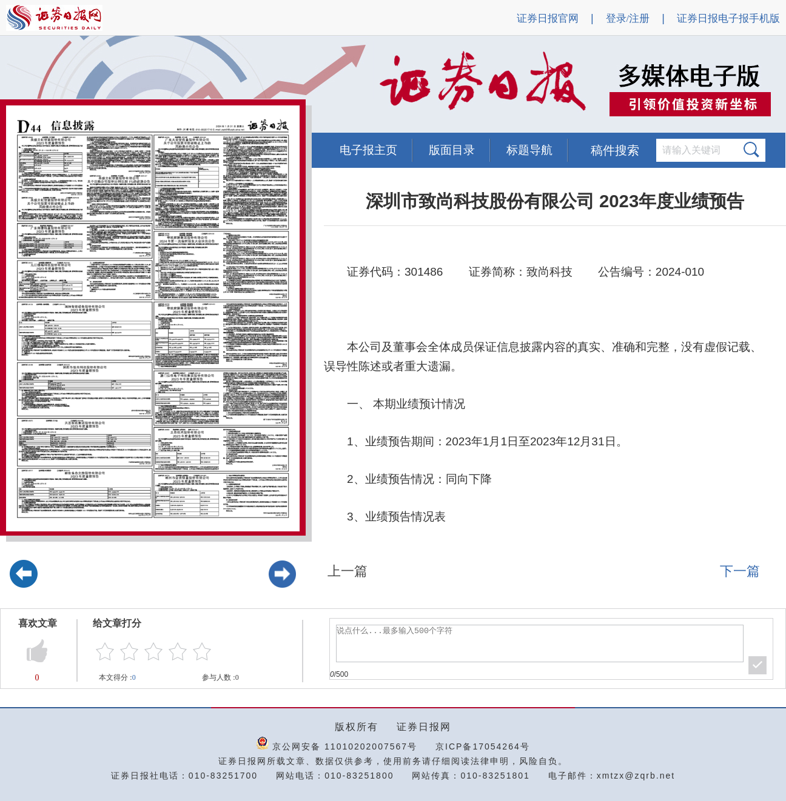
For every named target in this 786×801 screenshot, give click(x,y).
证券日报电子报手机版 (728, 18)
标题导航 (529, 150)
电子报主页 (368, 150)
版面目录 (452, 150)
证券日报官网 (548, 18)
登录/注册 (628, 18)
